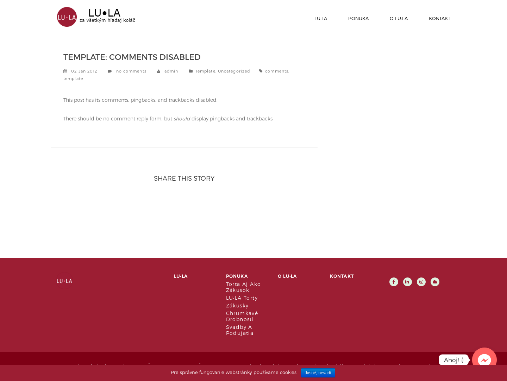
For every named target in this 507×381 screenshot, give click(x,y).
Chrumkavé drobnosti (242, 316)
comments (276, 71)
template (73, 78)
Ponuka (358, 18)
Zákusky (237, 305)
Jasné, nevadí (318, 372)
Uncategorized (234, 71)
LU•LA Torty (242, 298)
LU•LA (320, 18)
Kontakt (439, 18)
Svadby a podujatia (240, 330)
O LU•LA (399, 18)
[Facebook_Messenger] (484, 360)
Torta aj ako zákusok (243, 287)
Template (205, 71)
